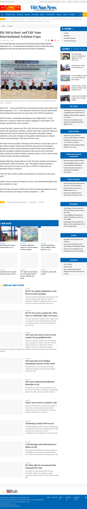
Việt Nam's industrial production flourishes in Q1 (40, 383)
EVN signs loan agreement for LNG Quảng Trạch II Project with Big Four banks (29, 275)
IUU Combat (31, 21)
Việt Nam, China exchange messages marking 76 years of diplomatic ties (79, 88)
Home (3, 26)
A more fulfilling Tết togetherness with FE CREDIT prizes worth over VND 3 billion (74, 217)
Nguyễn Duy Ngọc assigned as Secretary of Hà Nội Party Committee (74, 136)
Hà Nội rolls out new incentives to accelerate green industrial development (73, 170)
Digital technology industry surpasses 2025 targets (74, 116)
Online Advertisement (70, 41)
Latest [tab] (66, 49)
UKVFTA (39, 21)
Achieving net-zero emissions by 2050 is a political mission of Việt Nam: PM (74, 111)
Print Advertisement (69, 38)
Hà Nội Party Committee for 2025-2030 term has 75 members (73, 141)
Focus (3, 19)
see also (6, 223)
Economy (20, 14)
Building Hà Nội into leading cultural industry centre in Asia (74, 146)
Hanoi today (44, 19)
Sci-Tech (46, 21)
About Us (76, 1)
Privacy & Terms (76, 498)
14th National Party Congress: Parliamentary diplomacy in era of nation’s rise (78, 57)
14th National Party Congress (17, 19)
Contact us (68, 498)
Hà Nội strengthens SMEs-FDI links (74, 160)
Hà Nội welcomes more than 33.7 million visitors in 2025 (73, 189)
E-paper (66, 29)
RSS (86, 497)
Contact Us (84, 1)
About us (61, 498)
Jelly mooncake (68, 267)
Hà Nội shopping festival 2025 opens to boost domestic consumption (74, 164)
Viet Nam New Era (33, 19)
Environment (51, 14)
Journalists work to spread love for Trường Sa (73, 240)
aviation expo (32, 202)
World (65, 14)
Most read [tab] (79, 49)
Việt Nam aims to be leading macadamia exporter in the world (40, 362)
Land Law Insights (74, 19)
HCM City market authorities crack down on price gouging (41, 292)
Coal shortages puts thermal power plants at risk (40, 445)
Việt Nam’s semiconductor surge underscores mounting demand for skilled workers (74, 122)
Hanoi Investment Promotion (58, 19)
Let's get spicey (68, 264)
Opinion (59, 14)
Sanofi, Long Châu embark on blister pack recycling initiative (79, 98)
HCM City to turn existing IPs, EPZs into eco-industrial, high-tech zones (41, 314)
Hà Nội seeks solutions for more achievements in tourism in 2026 (73, 194)
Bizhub (63, 1)
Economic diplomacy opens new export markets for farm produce (29, 247)
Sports (42, 14)
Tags (2, 202)
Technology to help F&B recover (39, 423)
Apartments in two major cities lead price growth (8, 273)
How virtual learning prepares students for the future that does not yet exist (74, 271)
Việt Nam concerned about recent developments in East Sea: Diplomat (74, 250)
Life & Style (35, 14)
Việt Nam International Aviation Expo (17, 202)
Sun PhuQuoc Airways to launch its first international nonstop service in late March (74, 210)
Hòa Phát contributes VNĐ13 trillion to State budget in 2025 (48, 247)
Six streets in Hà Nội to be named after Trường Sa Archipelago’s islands (74, 245)
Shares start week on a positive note (41, 402)
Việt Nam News (43, 8)
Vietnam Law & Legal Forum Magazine (49, 1)
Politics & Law (10, 14)
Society (27, 14)
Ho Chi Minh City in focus (18, 21)
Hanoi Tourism (4, 21)
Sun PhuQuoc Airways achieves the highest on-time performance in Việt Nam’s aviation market (74, 224)
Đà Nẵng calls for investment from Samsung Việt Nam (40, 466)
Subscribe (67, 35)
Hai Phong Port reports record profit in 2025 (7, 246)
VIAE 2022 (41, 202)
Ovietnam (70, 1)
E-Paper (71, 14)
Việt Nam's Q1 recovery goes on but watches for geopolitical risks (40, 336)
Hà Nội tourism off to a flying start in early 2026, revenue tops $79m (74, 184)
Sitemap (54, 497)
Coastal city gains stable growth (48, 273)
